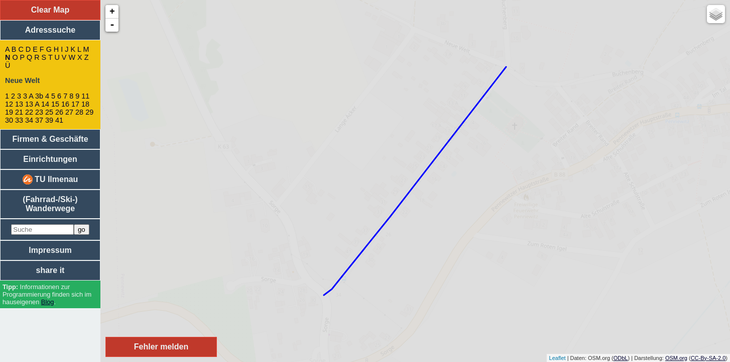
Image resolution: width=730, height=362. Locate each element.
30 (9, 120)
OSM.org (676, 358)
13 (19, 104)
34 (29, 120)
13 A (32, 104)
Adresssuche (50, 30)
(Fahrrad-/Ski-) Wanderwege (50, 204)
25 (49, 112)
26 (59, 112)
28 (79, 112)
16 (65, 104)
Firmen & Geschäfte (50, 139)
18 (85, 104)
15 (55, 104)
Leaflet (557, 358)
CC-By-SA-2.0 (708, 358)
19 (9, 112)
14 (45, 104)
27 (69, 112)
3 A (28, 96)
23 (39, 112)
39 (49, 120)
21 (19, 112)
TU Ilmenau (50, 179)
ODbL (621, 358)
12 (9, 104)
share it (50, 270)
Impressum (50, 250)
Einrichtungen (50, 159)
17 (75, 104)
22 (29, 112)
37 (39, 120)
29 (89, 112)
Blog (47, 302)
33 (19, 120)
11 (85, 96)
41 (59, 120)
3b (39, 96)
